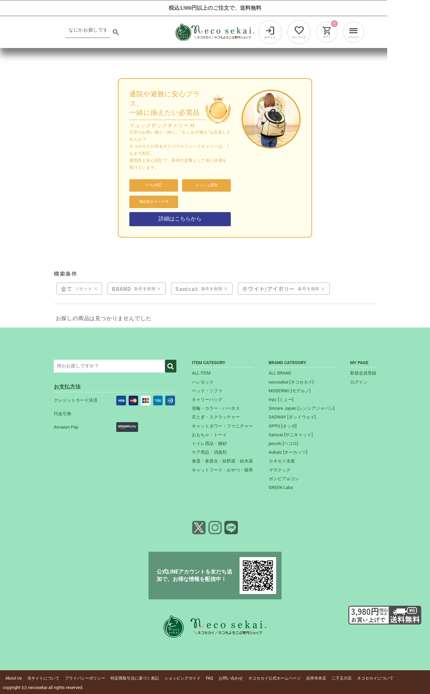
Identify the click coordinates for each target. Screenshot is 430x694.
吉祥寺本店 (316, 678)
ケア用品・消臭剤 (209, 452)
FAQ (209, 678)
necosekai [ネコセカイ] (291, 382)
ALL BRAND (280, 373)
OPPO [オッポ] (283, 426)
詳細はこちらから (180, 218)
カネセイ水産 (282, 461)
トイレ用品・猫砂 (209, 443)
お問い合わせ (231, 678)
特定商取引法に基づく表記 (135, 678)
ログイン (359, 382)
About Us (13, 678)
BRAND (121, 288)
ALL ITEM (201, 373)
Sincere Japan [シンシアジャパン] (302, 408)
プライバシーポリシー (85, 678)
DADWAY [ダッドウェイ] (292, 417)
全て (66, 288)
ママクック (280, 470)
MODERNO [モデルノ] (290, 390)
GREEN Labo (281, 487)
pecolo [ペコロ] (283, 443)
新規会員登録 (363, 373)
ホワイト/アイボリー (268, 288)
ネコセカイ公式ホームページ (274, 678)
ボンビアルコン (284, 478)
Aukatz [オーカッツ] (288, 452)
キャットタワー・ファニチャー (222, 426)
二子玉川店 (342, 678)
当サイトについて (43, 678)
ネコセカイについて (375, 678)
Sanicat (186, 288)
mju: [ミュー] (281, 399)
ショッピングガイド (182, 678)
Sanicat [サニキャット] (291, 434)
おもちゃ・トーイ (209, 434)
